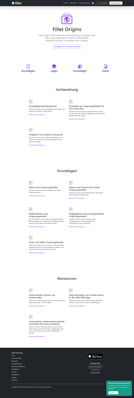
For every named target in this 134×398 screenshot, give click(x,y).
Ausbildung (15, 369)
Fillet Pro (14, 380)
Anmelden (104, 3)
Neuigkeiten (15, 375)
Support (14, 377)
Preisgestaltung (84, 3)
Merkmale (15, 361)
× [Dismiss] (130, 382)
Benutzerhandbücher (18, 366)
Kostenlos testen (116, 3)
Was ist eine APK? (95, 372)
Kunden (14, 372)
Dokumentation (17, 358)
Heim (13, 356)
